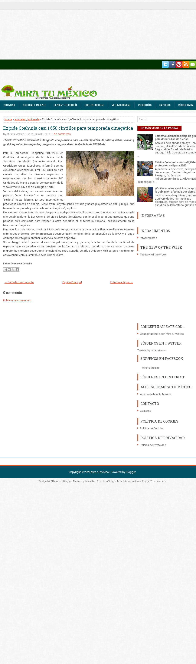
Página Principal (72, 282)
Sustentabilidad (94, 105)
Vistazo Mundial (121, 105)
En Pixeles (165, 105)
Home (8, 119)
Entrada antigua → (121, 282)
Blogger (131, 472)
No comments (62, 134)
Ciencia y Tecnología (65, 105)
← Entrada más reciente (19, 282)
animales (20, 119)
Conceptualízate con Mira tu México (162, 333)
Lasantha (90, 481)
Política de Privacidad (153, 445)
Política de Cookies (152, 428)
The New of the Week (153, 254)
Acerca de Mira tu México (155, 394)
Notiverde (9, 105)
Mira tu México (151, 367)
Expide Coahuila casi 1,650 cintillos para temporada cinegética (68, 128)
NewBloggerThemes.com (151, 481)
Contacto (145, 410)
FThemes (55, 481)
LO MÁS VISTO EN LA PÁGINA (159, 128)
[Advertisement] (82, 30)
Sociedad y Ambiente (34, 105)
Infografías (145, 105)
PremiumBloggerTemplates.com (116, 481)
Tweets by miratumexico (152, 350)
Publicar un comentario (17, 300)
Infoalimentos (148, 238)
